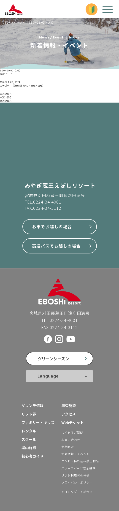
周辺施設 (68, 405)
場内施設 (29, 447)
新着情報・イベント (75, 454)
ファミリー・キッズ (38, 422)
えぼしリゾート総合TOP (78, 491)
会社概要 (67, 447)
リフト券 (29, 414)
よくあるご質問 (72, 432)
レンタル (29, 431)
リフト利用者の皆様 (75, 475)
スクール (29, 439)
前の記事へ (5, 93)
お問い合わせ (70, 440)
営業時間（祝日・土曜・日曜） (29, 85)
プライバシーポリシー (77, 482)
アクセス (68, 414)
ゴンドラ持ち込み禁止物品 (80, 461)
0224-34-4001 (47, 202)
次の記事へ (5, 101)
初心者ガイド (32, 456)
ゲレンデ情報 (32, 405)
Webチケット (72, 422)
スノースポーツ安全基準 (78, 468)
